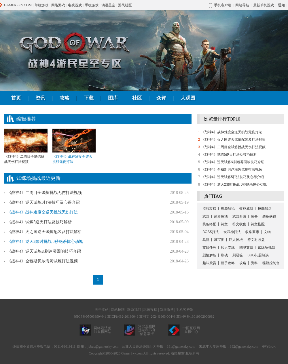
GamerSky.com (132, 353)
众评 (161, 98)
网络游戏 (58, 5)
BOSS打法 (210, 232)
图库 (113, 98)
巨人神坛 (236, 239)
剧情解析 (209, 255)
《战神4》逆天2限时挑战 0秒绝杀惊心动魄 (234, 184)
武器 (205, 216)
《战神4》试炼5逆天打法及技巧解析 (39, 222)
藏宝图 (219, 239)
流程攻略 (209, 208)
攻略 (64, 98)
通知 (281, 5)
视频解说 (228, 208)
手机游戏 (91, 5)
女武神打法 (232, 232)
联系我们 (134, 310)
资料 (254, 263)
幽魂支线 (246, 247)
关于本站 (102, 310)
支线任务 (209, 247)
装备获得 (269, 216)
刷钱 (224, 255)
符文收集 (239, 224)
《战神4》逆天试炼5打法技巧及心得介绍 (43, 202)
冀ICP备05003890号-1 (90, 317)
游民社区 (125, 5)
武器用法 (221, 216)
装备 (254, 216)
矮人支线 (228, 247)
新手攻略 (228, 263)
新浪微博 (167, 310)
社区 (137, 98)
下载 (89, 98)
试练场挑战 (266, 247)
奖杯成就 (246, 208)
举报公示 (269, 346)
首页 (16, 98)
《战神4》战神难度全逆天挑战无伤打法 (231, 132)
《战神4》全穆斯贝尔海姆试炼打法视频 (42, 261)
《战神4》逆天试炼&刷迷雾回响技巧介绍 (44, 251)
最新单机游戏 (263, 5)
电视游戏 (75, 5)
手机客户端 (184, 310)
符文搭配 (258, 224)
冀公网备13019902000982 (195, 317)
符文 (224, 224)
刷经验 (237, 255)
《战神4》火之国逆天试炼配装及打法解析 (44, 232)
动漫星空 (108, 5)
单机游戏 (41, 5)
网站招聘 (118, 310)
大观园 (188, 98)
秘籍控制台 (271, 263)
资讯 (40, 98)
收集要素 (252, 232)
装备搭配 (209, 224)
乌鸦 (205, 239)
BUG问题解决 (258, 255)
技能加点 (265, 208)
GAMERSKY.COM (18, 5)
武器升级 (239, 216)
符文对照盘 (256, 239)
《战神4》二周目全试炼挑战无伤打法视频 (26, 146)
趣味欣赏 (209, 263)
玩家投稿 (150, 310)
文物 (267, 232)
